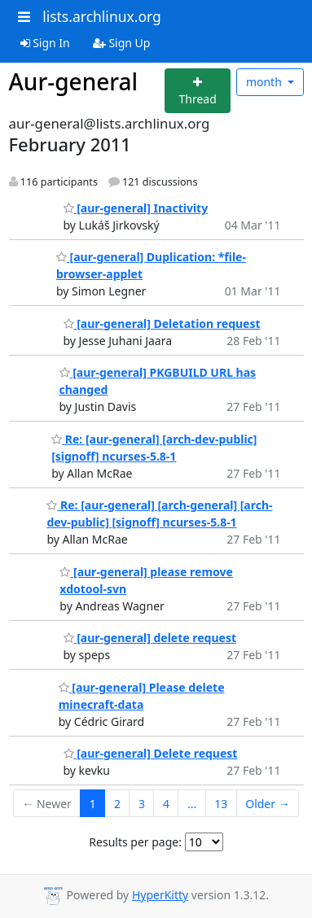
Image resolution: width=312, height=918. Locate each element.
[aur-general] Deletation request (162, 323)
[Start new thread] (198, 90)
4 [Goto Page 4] (166, 803)
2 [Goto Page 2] (117, 803)
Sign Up (122, 42)
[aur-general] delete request (150, 637)
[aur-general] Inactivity (136, 208)
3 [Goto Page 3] (141, 803)
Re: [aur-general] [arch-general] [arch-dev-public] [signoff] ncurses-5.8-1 (159, 513)
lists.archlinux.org (101, 16)
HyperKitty (160, 895)
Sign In (45, 42)
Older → (267, 803)
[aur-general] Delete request (151, 753)
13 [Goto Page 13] (220, 803)
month (265, 82)
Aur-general (73, 81)
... (191, 803)
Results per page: (135, 842)
